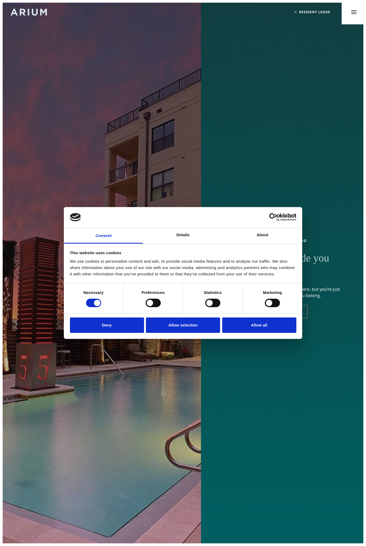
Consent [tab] (104, 235)
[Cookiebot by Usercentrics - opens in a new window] (273, 217)
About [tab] (262, 234)
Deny (107, 325)
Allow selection (183, 325)
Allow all (259, 325)
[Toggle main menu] (354, 12)
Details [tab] (183, 234)
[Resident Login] (312, 12)
